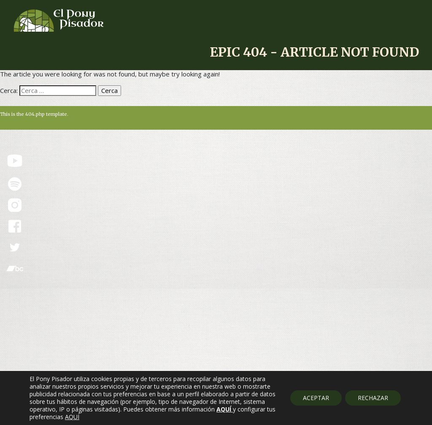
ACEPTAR (316, 398)
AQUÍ (72, 417)
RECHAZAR (373, 398)
